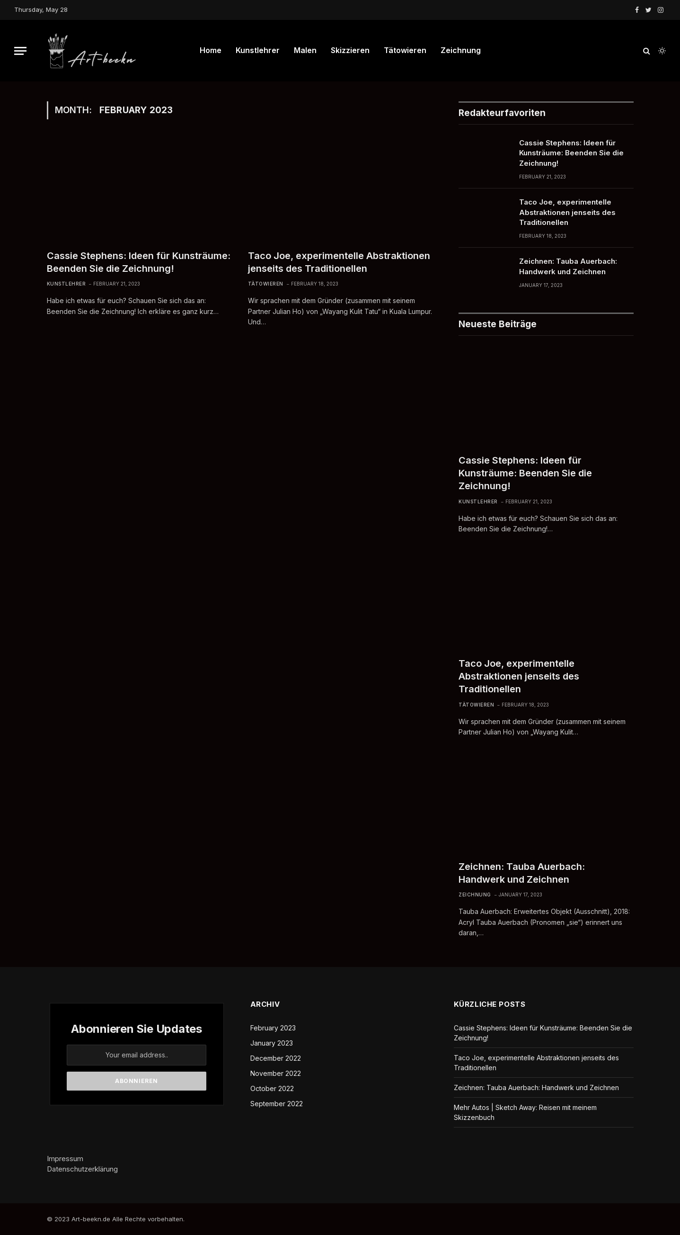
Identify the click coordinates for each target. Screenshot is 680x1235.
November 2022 (275, 1073)
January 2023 (271, 1043)
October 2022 (272, 1088)
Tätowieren (405, 50)
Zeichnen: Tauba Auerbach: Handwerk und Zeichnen (568, 266)
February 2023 (273, 1028)
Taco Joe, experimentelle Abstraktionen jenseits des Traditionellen (339, 262)
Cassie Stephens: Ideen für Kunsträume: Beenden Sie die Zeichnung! (138, 262)
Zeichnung (461, 50)
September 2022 (276, 1104)
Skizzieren (350, 50)
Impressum (65, 1158)
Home (210, 50)
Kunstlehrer (258, 50)
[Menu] (20, 51)
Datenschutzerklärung (82, 1168)
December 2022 (275, 1058)
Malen (305, 50)
